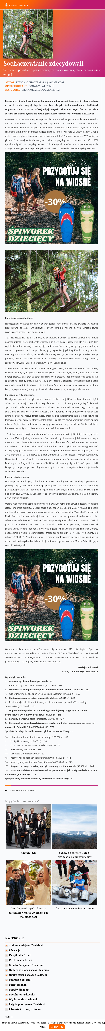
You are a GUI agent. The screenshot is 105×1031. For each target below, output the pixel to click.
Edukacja (14, 950)
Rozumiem (57, 1026)
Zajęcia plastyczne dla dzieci (27, 1004)
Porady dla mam (19, 989)
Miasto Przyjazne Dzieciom (26, 965)
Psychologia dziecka (22, 994)
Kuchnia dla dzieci (20, 960)
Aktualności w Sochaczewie (22, 790)
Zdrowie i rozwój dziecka (25, 1009)
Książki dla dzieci (20, 955)
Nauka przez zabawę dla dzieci (28, 974)
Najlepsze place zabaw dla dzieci (29, 970)
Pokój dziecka (17, 984)
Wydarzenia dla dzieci (23, 999)
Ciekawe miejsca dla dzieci (41, 89)
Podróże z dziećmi (20, 979)
